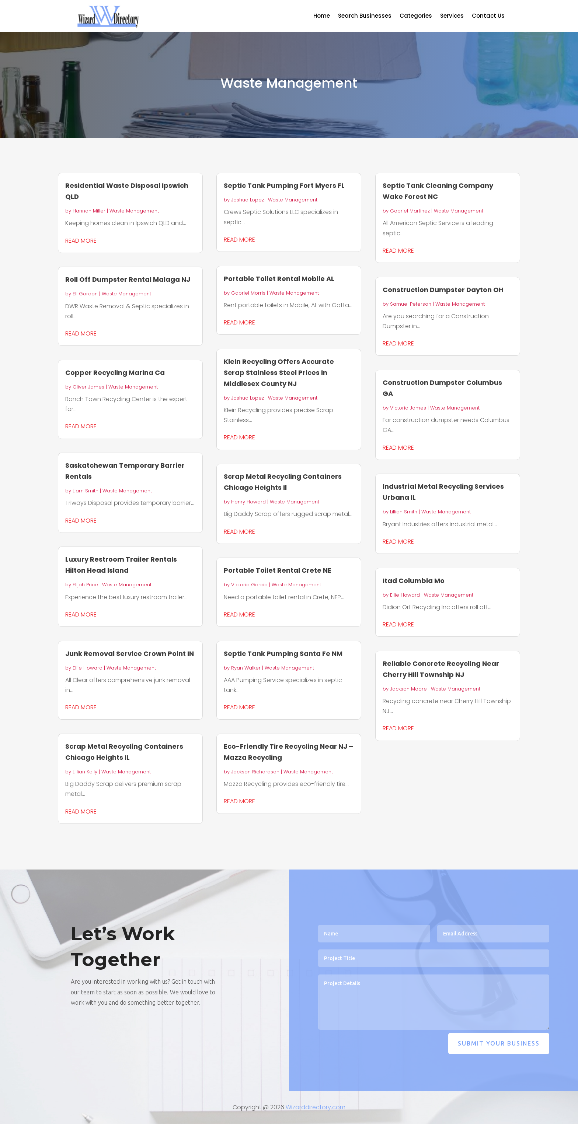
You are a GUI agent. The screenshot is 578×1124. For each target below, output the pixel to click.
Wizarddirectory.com (315, 1107)
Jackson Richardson (255, 771)
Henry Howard (248, 501)
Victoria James (408, 407)
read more (81, 240)
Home (321, 16)
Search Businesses (364, 16)
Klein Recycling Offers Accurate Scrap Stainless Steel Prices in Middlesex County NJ (279, 372)
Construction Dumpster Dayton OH (443, 289)
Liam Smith (85, 490)
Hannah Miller (89, 210)
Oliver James (88, 386)
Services (452, 16)
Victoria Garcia (249, 584)
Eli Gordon (85, 293)
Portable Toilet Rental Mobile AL (279, 278)
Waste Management (134, 210)
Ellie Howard (87, 667)
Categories (416, 16)
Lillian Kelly (85, 771)
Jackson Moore (408, 688)
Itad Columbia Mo (414, 580)
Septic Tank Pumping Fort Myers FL (284, 185)
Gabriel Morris (248, 292)
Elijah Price (85, 584)
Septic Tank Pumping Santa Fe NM (283, 653)
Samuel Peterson (410, 304)
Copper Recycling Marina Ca (115, 372)
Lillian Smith (403, 511)
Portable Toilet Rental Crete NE (277, 570)
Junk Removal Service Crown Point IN (129, 653)
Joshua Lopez (247, 199)
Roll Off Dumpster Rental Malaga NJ (127, 279)
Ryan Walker (246, 667)
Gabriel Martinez (410, 210)
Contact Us (488, 16)
